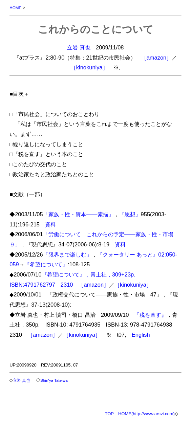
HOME (15, 7)
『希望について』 (46, 264)
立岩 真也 (78, 47)
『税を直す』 (150, 315)
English (141, 335)
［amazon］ (156, 57)
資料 (50, 224)
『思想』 (130, 214)
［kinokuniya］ (89, 67)
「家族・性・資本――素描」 (78, 214)
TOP (109, 413)
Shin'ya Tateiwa (54, 380)
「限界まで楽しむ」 (67, 254)
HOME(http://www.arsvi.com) (146, 413)
